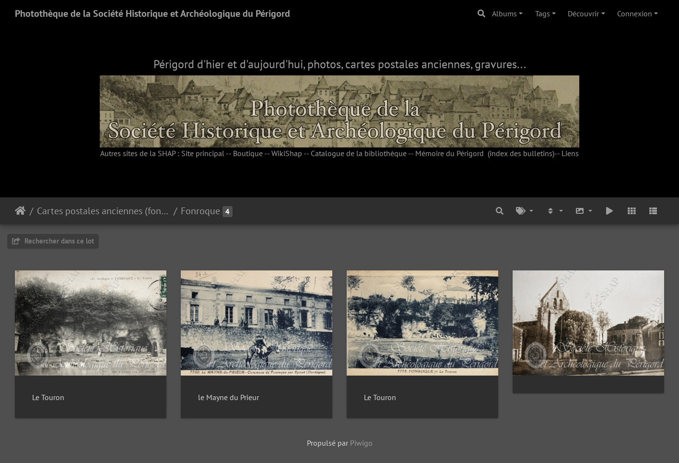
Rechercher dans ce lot (53, 240)
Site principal (202, 153)
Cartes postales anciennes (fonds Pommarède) (103, 211)
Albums (504, 13)
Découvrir (583, 13)
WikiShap (286, 153)
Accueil (20, 211)
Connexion (634, 13)
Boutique (248, 153)
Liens (570, 153)
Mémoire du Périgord (449, 153)
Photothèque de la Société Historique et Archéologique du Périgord (152, 13)
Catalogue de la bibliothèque (359, 153)
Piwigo (361, 443)
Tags (542, 13)
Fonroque (200, 211)
